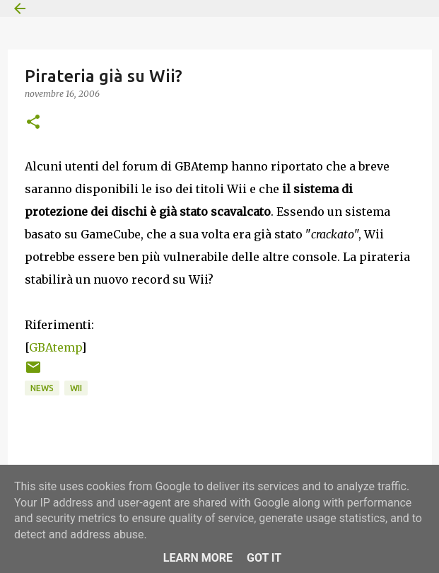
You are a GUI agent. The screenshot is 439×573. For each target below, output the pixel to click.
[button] (33, 122)
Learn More (198, 558)
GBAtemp (55, 347)
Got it (264, 558)
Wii (76, 388)
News (42, 388)
